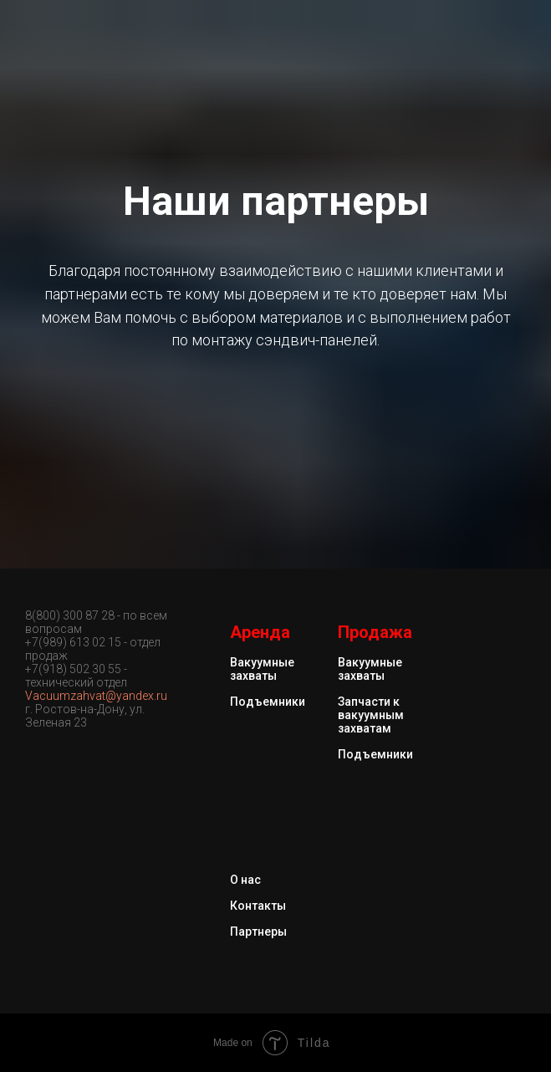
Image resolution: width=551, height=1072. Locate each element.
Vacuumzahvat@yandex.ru (96, 695)
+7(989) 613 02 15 (73, 642)
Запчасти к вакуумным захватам (371, 715)
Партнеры (258, 931)
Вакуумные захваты (262, 669)
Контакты (258, 905)
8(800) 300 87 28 (71, 615)
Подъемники (267, 701)
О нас (245, 879)
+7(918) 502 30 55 (73, 669)
